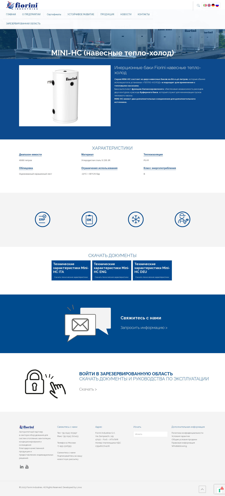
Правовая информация (183, 442)
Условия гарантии (181, 436)
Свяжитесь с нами (66, 452)
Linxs (79, 487)
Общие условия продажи (184, 439)
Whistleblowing (179, 446)
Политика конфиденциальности (187, 433)
